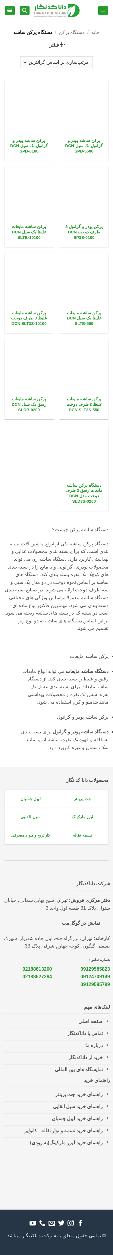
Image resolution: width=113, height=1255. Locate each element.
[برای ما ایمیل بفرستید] (52, 1223)
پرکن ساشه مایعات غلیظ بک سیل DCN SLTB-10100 (29, 231)
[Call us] (42, 1223)
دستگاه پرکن (71, 32)
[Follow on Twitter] (61, 1223)
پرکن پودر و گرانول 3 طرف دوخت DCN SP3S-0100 (84, 231)
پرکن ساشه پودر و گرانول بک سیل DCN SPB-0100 (29, 145)
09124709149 (95, 976)
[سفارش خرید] (56, 62)
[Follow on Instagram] (70, 1223)
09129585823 (95, 969)
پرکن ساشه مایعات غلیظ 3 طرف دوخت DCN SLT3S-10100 (29, 318)
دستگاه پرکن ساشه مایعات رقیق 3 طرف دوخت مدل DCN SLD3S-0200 (83, 493)
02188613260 (37, 969)
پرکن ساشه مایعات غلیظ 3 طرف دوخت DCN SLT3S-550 (84, 404)
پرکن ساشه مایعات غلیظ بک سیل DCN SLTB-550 (84, 318)
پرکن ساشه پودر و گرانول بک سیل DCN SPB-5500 (84, 145)
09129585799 (95, 984)
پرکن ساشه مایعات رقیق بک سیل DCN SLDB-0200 (29, 404)
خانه (95, 32)
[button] (103, 11)
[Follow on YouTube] (33, 1223)
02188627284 (37, 976)
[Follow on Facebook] (80, 1223)
